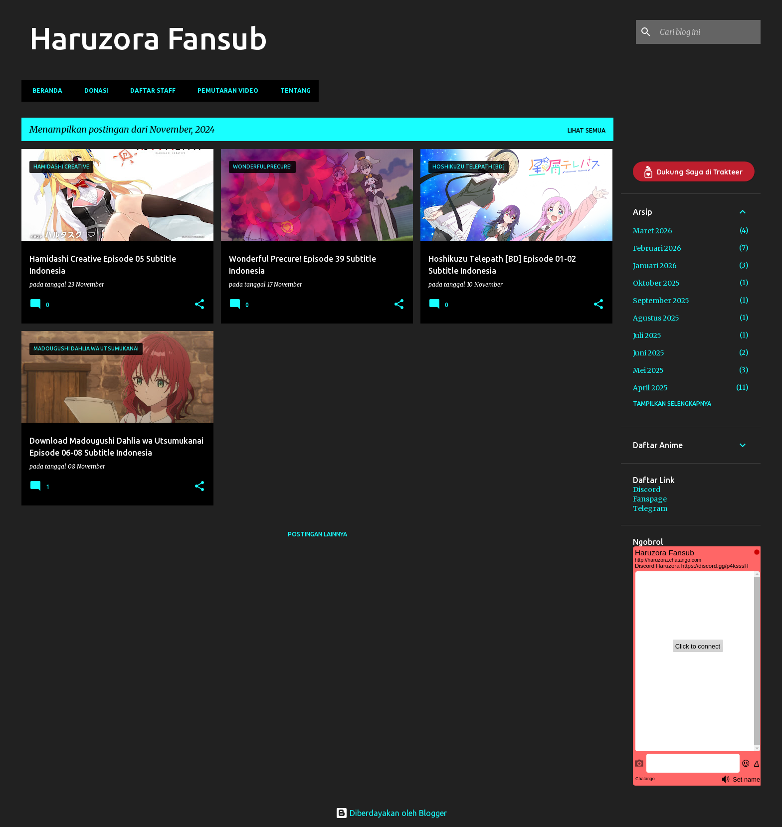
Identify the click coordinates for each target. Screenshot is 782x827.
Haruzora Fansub (148, 37)
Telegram (650, 508)
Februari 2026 (657, 248)
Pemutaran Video (225, 90)
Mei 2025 (648, 370)
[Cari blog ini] (708, 32)
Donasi (93, 90)
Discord (646, 489)
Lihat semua (586, 130)
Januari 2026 (655, 265)
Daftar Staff (150, 90)
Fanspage (650, 499)
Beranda (44, 90)
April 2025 (650, 387)
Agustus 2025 (656, 318)
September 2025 (661, 300)
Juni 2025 (648, 352)
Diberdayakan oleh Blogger (391, 813)
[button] (199, 305)
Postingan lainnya (317, 534)
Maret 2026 (652, 230)
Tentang (292, 90)
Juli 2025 (647, 335)
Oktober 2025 (656, 283)
